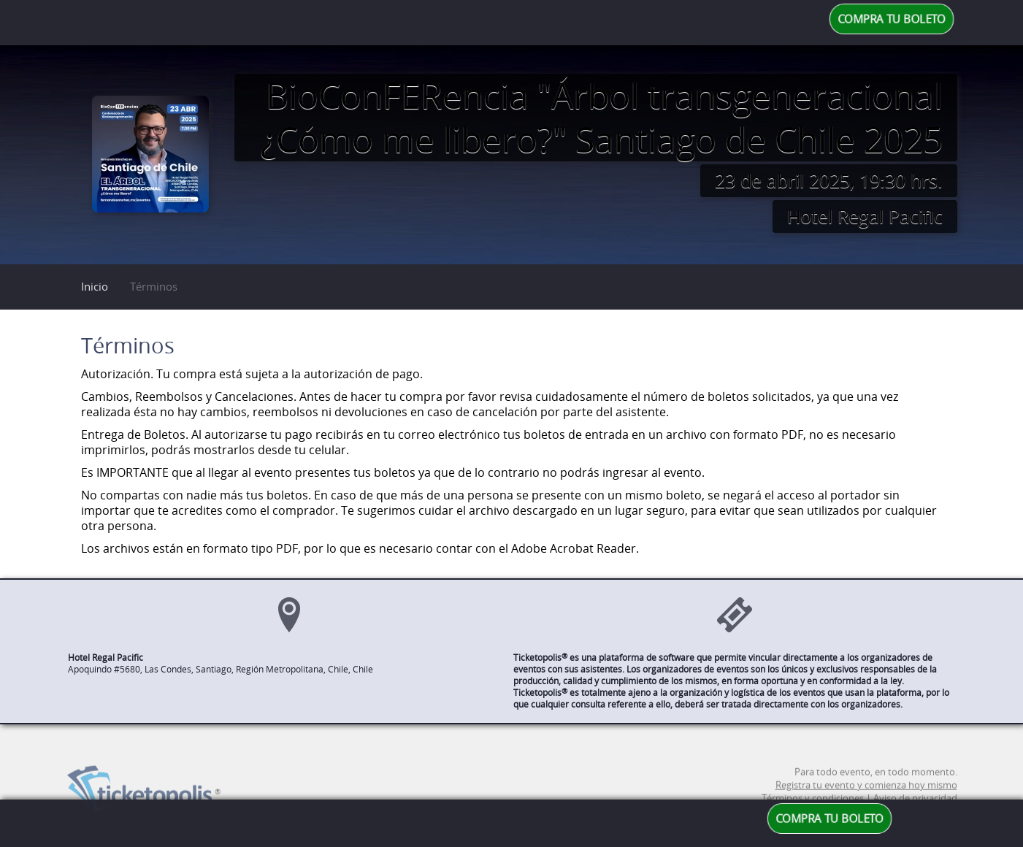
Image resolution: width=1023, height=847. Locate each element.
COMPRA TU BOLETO (891, 19)
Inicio (94, 286)
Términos (153, 286)
